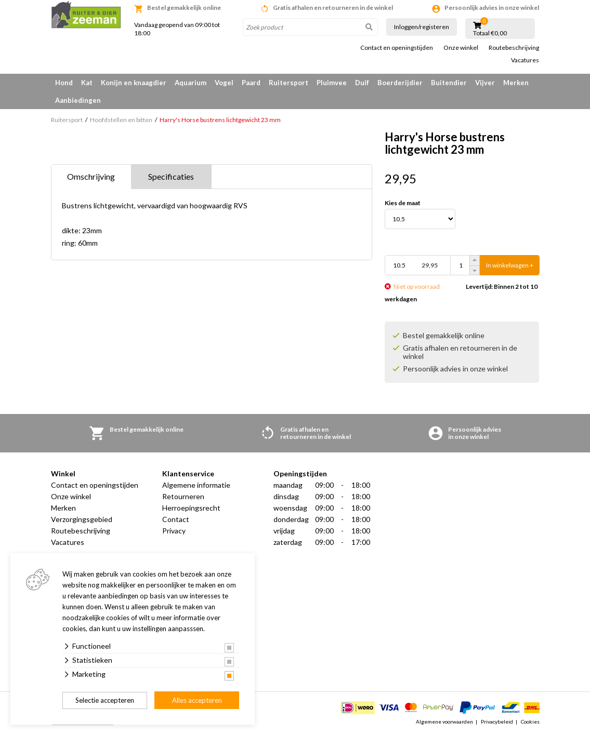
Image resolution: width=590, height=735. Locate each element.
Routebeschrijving (514, 48)
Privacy (174, 530)
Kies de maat (403, 203)
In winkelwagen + (509, 265)
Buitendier (449, 82)
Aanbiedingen (78, 100)
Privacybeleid (497, 721)
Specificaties (171, 176)
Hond (64, 82)
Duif (362, 82)
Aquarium (190, 82)
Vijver (485, 82)
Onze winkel (460, 48)
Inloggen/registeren (421, 27)
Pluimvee (332, 82)
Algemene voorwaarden (444, 721)
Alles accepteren (197, 700)
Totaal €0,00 (490, 33)
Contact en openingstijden (396, 48)
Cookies (530, 721)
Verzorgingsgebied (81, 519)
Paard (251, 82)
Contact (175, 519)
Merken (516, 82)
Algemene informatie (196, 484)
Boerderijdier (400, 82)
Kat (87, 82)
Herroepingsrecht (191, 507)
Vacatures (525, 60)
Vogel (224, 82)
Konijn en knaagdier (133, 82)
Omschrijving (91, 176)
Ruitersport (288, 82)
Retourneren (183, 496)
